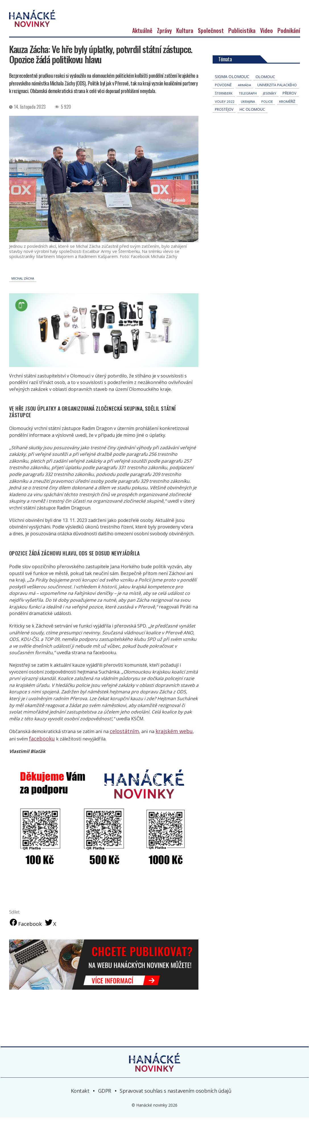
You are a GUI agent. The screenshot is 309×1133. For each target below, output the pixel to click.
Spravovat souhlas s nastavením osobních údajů (175, 1106)
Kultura (184, 46)
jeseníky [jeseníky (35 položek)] (269, 109)
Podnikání (288, 46)
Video (266, 46)
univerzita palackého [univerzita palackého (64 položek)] (277, 100)
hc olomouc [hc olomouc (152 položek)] (252, 124)
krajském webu (167, 746)
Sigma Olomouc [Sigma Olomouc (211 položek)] (232, 92)
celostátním (122, 746)
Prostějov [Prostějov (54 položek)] (224, 125)
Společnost (211, 46)
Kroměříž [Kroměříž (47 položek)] (287, 117)
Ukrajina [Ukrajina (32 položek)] (248, 117)
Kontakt (80, 1106)
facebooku (32, 753)
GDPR (104, 1106)
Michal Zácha (22, 294)
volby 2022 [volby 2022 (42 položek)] (225, 117)
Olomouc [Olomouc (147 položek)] (265, 92)
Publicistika (242, 46)
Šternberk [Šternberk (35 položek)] (224, 109)
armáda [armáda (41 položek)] (244, 100)
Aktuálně (142, 46)
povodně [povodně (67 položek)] (223, 100)
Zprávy (164, 46)
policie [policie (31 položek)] (267, 117)
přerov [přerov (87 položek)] (289, 108)
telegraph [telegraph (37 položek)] (248, 109)
